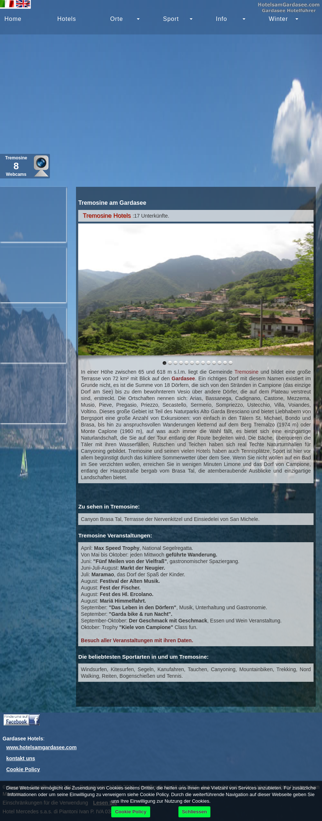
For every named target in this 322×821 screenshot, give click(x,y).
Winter (278, 19)
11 (225, 363)
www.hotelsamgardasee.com (41, 747)
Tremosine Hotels (107, 215)
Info (221, 19)
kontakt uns (20, 758)
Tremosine (246, 372)
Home (13, 19)
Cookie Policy (23, 769)
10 (219, 363)
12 (230, 363)
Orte (116, 19)
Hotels (66, 19)
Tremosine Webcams (16, 166)
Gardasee (183, 378)
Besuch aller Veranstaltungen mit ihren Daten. (137, 640)
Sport (171, 19)
